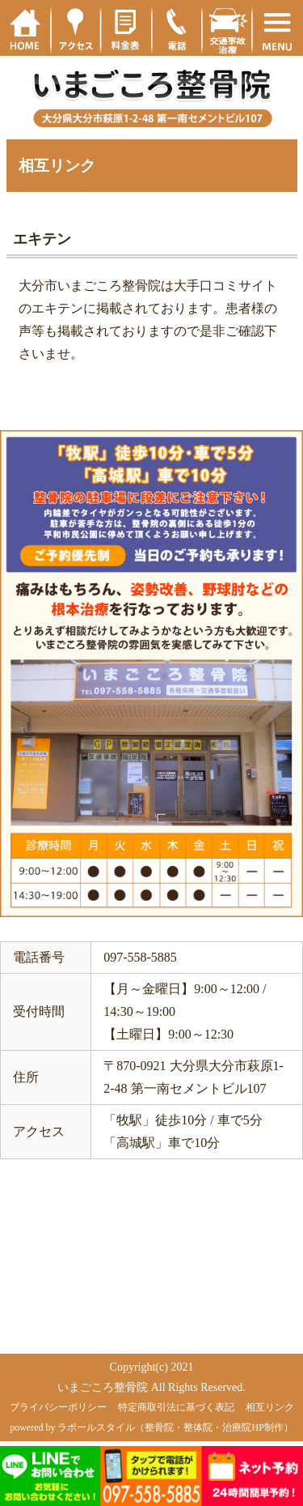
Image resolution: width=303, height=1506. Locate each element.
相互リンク (270, 1407)
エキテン (42, 239)
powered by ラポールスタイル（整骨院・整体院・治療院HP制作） (151, 1427)
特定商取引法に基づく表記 (176, 1407)
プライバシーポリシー (58, 1407)
